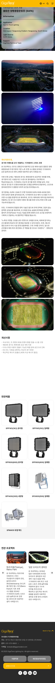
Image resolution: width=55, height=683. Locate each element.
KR (44, 3)
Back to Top (47, 631)
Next (52, 573)
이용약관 (15, 659)
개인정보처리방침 (39, 659)
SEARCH (48, 3)
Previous (3, 573)
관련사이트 (10, 666)
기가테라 (8, 3)
